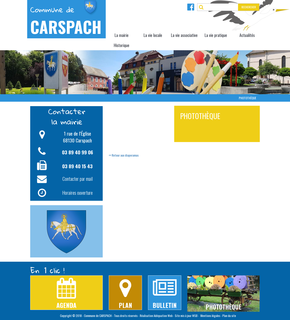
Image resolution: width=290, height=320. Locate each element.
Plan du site (229, 315)
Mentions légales (210, 315)
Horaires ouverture (77, 192)
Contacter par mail (77, 178)
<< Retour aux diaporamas (124, 155)
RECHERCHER (248, 7)
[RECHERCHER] (221, 7)
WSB (195, 315)
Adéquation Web (163, 315)
